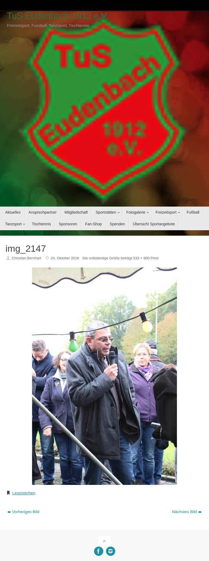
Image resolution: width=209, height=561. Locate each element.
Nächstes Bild (187, 511)
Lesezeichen (23, 493)
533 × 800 (141, 258)
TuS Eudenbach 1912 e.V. (57, 16)
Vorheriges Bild (23, 511)
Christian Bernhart (26, 258)
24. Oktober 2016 (65, 258)
